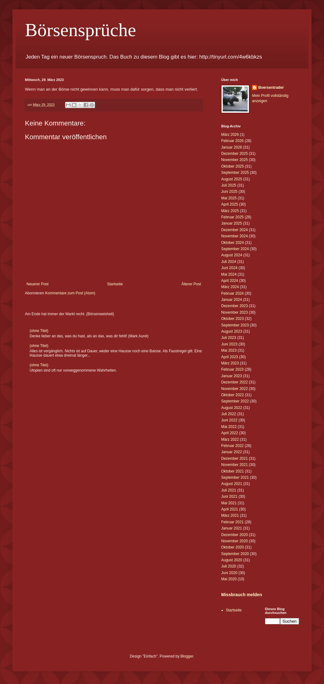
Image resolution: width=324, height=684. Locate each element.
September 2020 (235, 554)
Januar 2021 (231, 528)
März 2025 (230, 211)
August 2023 (231, 331)
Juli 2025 (228, 185)
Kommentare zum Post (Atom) (70, 293)
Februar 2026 (232, 141)
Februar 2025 (232, 217)
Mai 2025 (228, 198)
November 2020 (234, 541)
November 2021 (234, 465)
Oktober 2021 (232, 471)
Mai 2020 (228, 579)
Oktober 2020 (232, 547)
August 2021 (231, 484)
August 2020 (231, 560)
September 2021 (235, 477)
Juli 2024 (228, 261)
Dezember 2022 (234, 382)
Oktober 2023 (232, 318)
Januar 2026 (231, 147)
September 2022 (235, 401)
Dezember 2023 (234, 306)
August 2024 (231, 255)
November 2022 (234, 389)
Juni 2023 (229, 344)
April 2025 (229, 204)
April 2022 (229, 433)
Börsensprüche (80, 30)
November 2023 (234, 312)
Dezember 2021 (234, 458)
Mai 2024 (228, 274)
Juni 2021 (229, 496)
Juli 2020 (228, 566)
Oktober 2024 (232, 242)
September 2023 (235, 325)
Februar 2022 (232, 446)
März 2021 (230, 515)
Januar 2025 (231, 223)
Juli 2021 (228, 490)
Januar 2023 (231, 376)
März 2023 (230, 363)
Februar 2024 (232, 293)
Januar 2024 (231, 299)
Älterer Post (191, 284)
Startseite (115, 284)
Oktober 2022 (232, 395)
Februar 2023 (232, 369)
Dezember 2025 (234, 153)
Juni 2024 (229, 268)
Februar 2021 (232, 522)
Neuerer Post (37, 284)
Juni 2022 (229, 420)
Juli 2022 (228, 414)
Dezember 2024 (234, 230)
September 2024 (235, 249)
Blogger (186, 656)
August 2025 (231, 179)
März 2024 (230, 287)
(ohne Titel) (39, 331)
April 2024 (229, 280)
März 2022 (230, 439)
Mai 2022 (228, 427)
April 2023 (229, 357)
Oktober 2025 (232, 166)
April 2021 (229, 509)
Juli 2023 (228, 337)
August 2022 (231, 408)
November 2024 (234, 236)
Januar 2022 (231, 452)
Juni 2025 (229, 191)
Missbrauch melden (241, 594)
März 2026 (230, 134)
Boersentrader (271, 87)
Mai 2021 (228, 503)
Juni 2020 (229, 573)
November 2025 (234, 160)
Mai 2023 (228, 350)
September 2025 (235, 172)
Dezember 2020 (234, 535)
